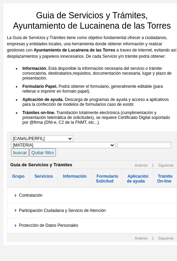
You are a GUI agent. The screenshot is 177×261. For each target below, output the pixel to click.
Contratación (30, 195)
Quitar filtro (42, 152)
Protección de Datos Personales (48, 225)
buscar (20, 152)
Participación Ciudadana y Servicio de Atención (62, 210)
